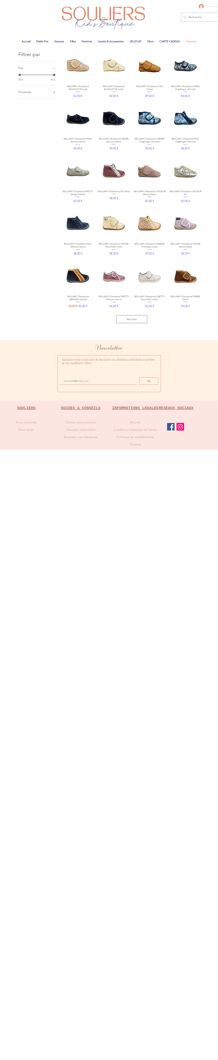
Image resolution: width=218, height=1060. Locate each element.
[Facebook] (171, 427)
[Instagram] (180, 427)
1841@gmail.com (157, 1)
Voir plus (132, 319)
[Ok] (148, 381)
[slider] (19, 75)
